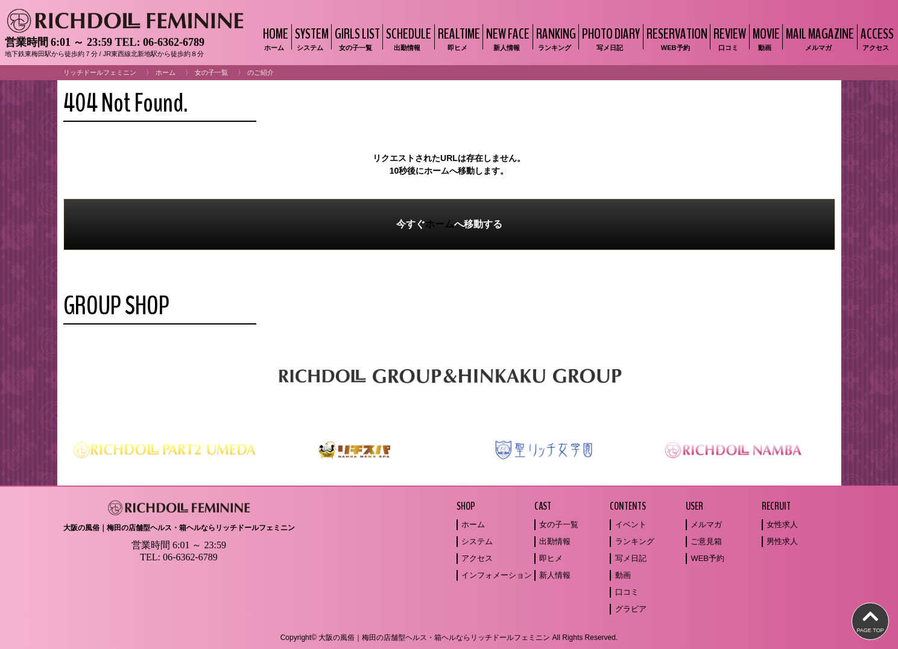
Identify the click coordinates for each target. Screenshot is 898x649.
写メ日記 (631, 558)
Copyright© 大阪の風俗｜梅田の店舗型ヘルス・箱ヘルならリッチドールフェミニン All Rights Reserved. (449, 637)
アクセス (477, 558)
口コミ (627, 592)
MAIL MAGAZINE (818, 38)
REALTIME (457, 38)
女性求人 (782, 524)
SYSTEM (310, 38)
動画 (623, 575)
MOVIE (765, 38)
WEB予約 (707, 558)
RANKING (554, 38)
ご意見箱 (706, 541)
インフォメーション (496, 575)
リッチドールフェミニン (99, 72)
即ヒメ (551, 558)
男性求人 (782, 541)
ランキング (634, 541)
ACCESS (876, 38)
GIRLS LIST (356, 38)
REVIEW (728, 38)
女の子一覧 (211, 72)
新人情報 (555, 575)
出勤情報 (555, 541)
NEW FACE (506, 38)
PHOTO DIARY (609, 38)
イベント (631, 524)
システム (477, 541)
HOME (274, 38)
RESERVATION (675, 38)
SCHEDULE (407, 38)
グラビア (631, 608)
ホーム (165, 72)
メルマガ (706, 524)
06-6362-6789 (173, 42)
